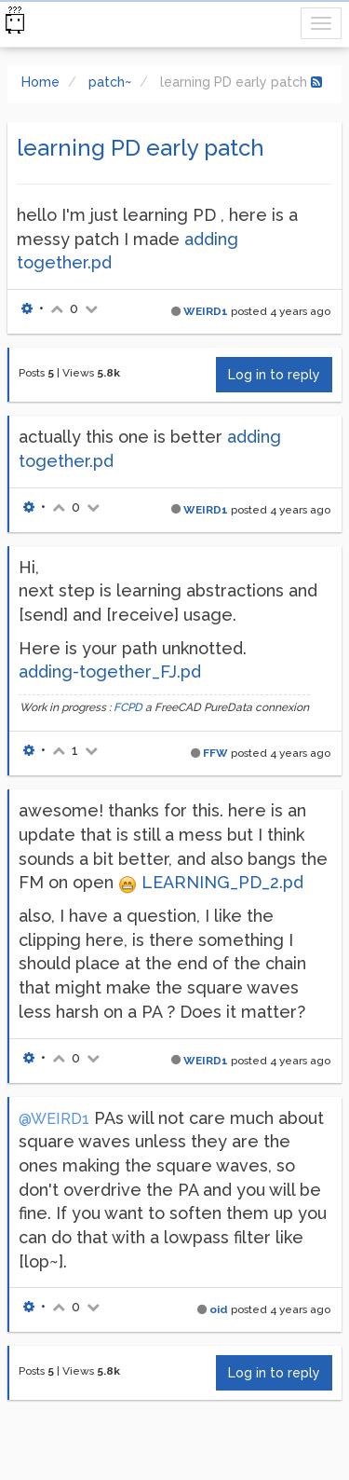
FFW (215, 753)
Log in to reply (274, 374)
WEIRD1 (205, 311)
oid (218, 1309)
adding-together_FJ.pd (110, 671)
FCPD (128, 707)
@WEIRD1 (54, 1119)
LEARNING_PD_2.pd (222, 882)
